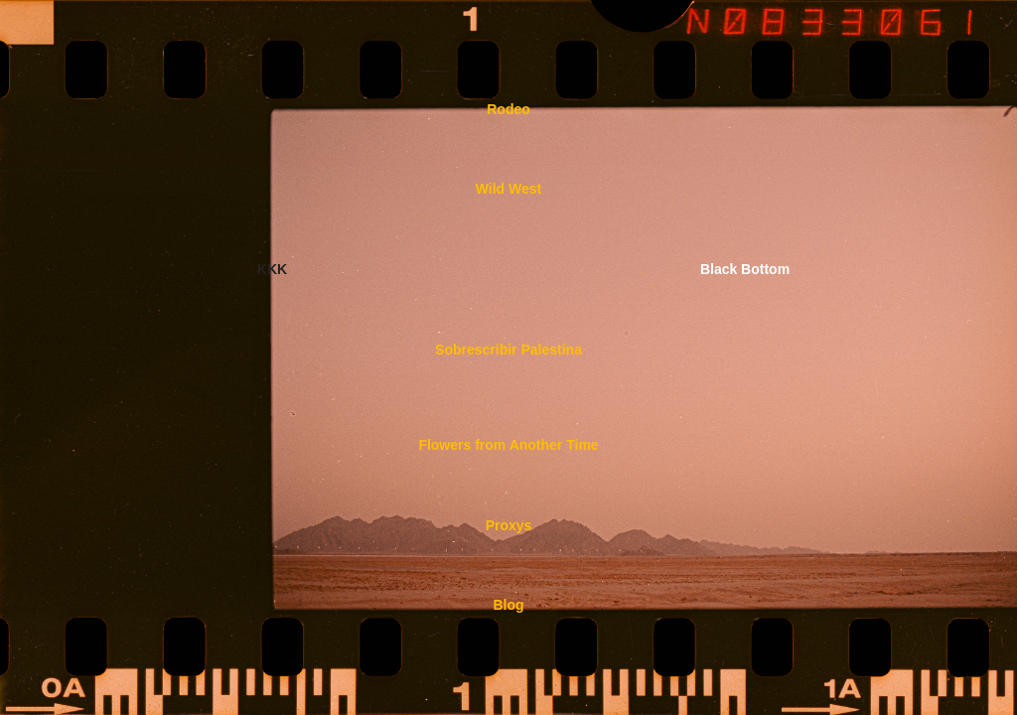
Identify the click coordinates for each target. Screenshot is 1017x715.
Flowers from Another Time (508, 445)
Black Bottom (745, 269)
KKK (272, 269)
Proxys (509, 525)
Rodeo (508, 109)
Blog (508, 605)
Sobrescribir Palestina (508, 350)
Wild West (509, 189)
